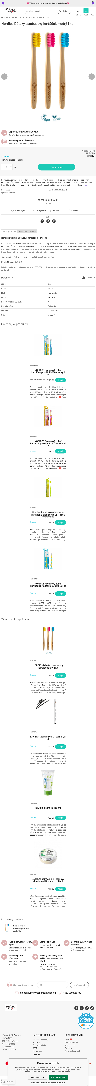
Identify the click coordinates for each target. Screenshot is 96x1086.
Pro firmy (68, 1048)
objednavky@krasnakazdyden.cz (38, 992)
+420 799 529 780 (72, 992)
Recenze (36, 1054)
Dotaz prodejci (41, 211)
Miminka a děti (25, 17)
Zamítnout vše (37, 1077)
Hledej (64, 11)
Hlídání (75, 211)
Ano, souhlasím (58, 1077)
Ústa (34, 17)
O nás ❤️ (68, 1039)
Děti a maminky (11, 17)
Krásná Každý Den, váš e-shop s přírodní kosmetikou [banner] (12, 10)
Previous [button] (4, 76)
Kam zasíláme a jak (72, 1051)
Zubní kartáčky (44, 17)
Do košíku (57, 167)
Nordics (12, 192)
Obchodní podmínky (40, 1039)
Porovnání (55, 211)
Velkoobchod (70, 1045)
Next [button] (91, 76)
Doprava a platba (39, 1045)
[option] (48, 77)
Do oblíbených (20, 211)
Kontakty (36, 1042)
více (85, 185)
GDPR (35, 1048)
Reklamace (37, 1051)
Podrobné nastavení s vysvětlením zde (48, 1082)
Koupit (60, 380)
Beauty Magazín (71, 1042)
